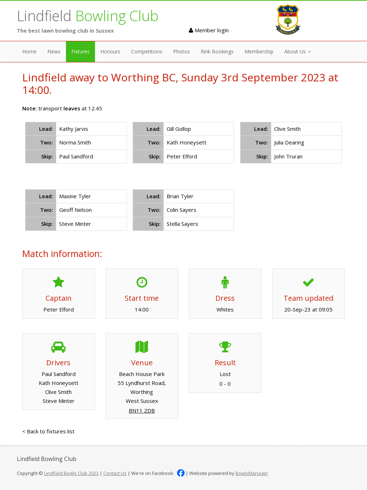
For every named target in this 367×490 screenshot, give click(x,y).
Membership (258, 51)
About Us (297, 51)
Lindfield (87, 15)
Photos (181, 51)
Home (29, 51)
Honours (110, 51)
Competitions (146, 51)
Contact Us (115, 473)
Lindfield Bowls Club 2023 (71, 473)
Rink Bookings (217, 51)
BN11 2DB (142, 410)
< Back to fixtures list (48, 431)
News (54, 51)
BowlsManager (251, 473)
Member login (209, 30)
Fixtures (80, 51)
